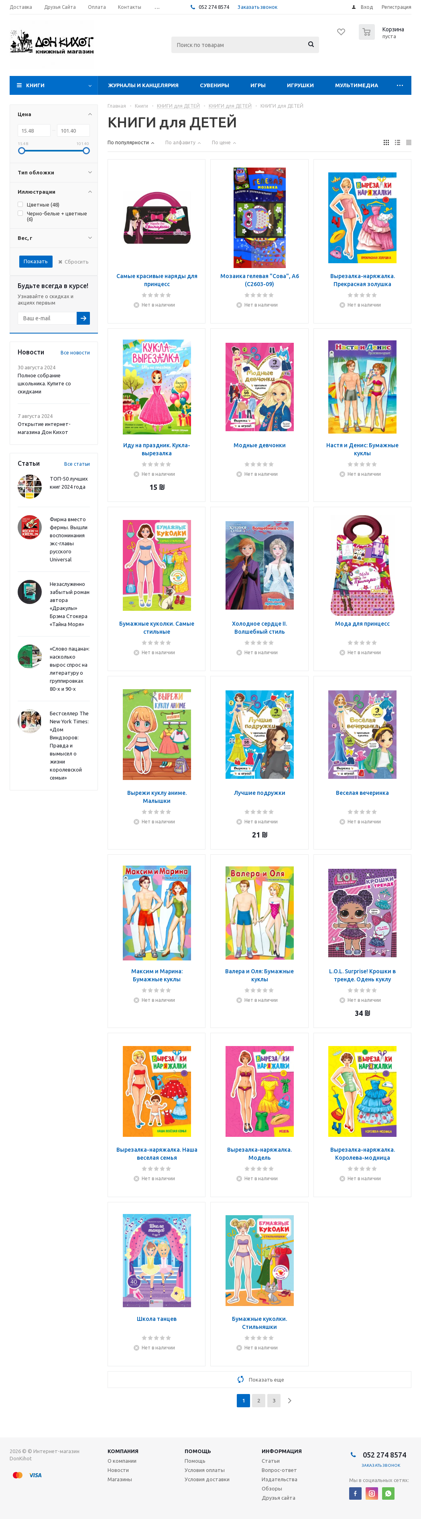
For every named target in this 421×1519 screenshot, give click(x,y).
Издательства (279, 1479)
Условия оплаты (205, 1470)
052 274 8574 (213, 7)
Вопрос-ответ (279, 1470)
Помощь (198, 1451)
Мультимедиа (356, 85)
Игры (258, 85)
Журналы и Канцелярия (143, 85)
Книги (35, 85)
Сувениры (214, 85)
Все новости (75, 352)
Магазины (120, 1479)
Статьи (271, 1461)
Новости (118, 1470)
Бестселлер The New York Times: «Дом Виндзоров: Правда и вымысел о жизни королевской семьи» (69, 745)
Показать (36, 261)
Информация (282, 1451)
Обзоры (272, 1488)
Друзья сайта (278, 1498)
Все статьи (77, 464)
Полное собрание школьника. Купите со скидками (44, 383)
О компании (122, 1461)
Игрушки (300, 85)
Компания (123, 1451)
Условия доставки (207, 1479)
